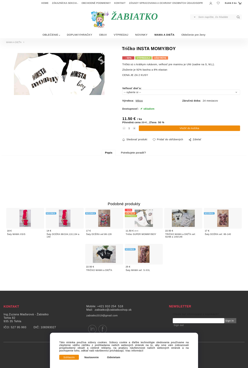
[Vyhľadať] (194, 17)
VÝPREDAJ (121, 34)
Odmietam (113, 357)
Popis (108, 152)
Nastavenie (91, 357)
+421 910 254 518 (110, 306)
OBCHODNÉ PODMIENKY (96, 3)
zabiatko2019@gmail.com (102, 315)
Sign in (229, 320)
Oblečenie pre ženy (193, 34)
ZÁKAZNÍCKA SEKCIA (64, 3)
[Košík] (233, 3)
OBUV (103, 34)
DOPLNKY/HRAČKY (79, 34)
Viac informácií (134, 350)
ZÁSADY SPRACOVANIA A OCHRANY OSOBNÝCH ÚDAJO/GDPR (166, 3)
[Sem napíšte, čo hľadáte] (220, 17)
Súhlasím (69, 357)
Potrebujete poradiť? (133, 152)
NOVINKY (141, 34)
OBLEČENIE (50, 34)
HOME (45, 3)
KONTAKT (120, 3)
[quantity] (129, 128)
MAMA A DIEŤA (164, 34)
